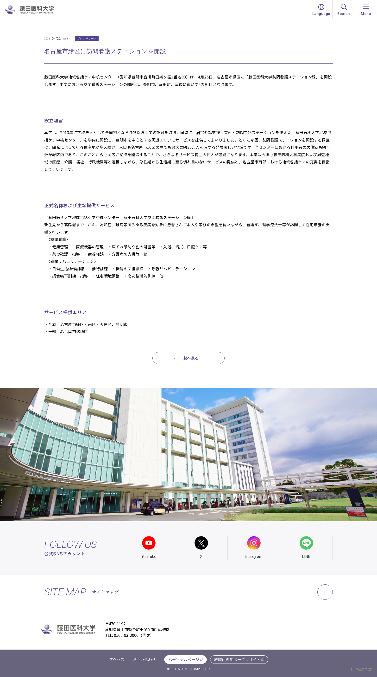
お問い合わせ (144, 659)
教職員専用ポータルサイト (237, 659)
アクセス (116, 659)
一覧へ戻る (189, 358)
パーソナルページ (183, 659)
